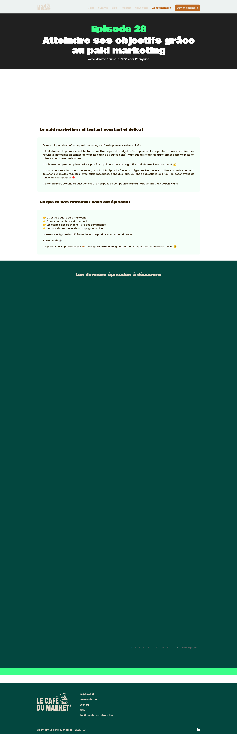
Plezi (84, 246)
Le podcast (87, 694)
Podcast (126, 8)
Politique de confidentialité (96, 715)
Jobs (91, 8)
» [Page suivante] (177, 647)
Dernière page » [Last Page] (189, 647)
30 (168, 647)
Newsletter (141, 8)
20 (162, 647)
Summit (103, 8)
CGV (82, 710)
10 (157, 647)
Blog (114, 8)
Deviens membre (187, 8)
